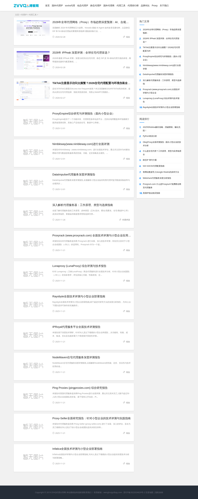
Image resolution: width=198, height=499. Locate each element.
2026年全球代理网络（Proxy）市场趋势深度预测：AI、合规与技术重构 (96, 22)
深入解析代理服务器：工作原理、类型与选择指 (162, 82)
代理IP (24, 14)
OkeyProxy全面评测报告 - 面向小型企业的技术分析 (162, 144)
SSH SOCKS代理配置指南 (153, 166)
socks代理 (70, 5)
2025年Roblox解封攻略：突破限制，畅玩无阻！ (161, 129)
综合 (128, 37)
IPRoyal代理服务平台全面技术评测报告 (76, 326)
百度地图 (149, 492)
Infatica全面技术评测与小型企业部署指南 (77, 448)
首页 (47, 5)
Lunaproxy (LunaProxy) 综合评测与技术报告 (79, 265)
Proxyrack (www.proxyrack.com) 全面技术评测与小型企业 (161, 91)
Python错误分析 (150, 136)
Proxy (155, 5)
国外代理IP (57, 5)
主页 (17, 14)
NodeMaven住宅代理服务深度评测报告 (76, 357)
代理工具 (121, 5)
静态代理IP (95, 5)
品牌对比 (145, 5)
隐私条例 (159, 492)
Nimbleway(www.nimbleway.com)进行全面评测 (80, 144)
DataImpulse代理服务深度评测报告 (73, 174)
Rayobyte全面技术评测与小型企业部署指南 (78, 296)
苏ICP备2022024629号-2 (134, 492)
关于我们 (164, 5)
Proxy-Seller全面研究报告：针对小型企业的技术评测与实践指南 (91, 418)
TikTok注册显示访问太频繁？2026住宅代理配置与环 (161, 49)
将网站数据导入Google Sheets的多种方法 (161, 172)
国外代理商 (108, 5)
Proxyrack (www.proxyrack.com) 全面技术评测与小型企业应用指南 (93, 235)
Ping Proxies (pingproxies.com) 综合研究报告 (80, 387)
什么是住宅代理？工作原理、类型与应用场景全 (162, 153)
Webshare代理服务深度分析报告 (157, 178)
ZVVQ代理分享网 (58, 492)
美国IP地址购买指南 (151, 193)
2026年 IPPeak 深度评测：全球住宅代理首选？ (81, 52)
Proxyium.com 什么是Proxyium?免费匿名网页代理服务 (162, 186)
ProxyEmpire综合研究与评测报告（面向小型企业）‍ (83, 113)
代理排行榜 (133, 5)
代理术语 (126, 219)
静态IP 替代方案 (150, 160)
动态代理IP (82, 5)
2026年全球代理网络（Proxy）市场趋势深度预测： (162, 31)
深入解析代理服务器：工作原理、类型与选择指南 (82, 204)
